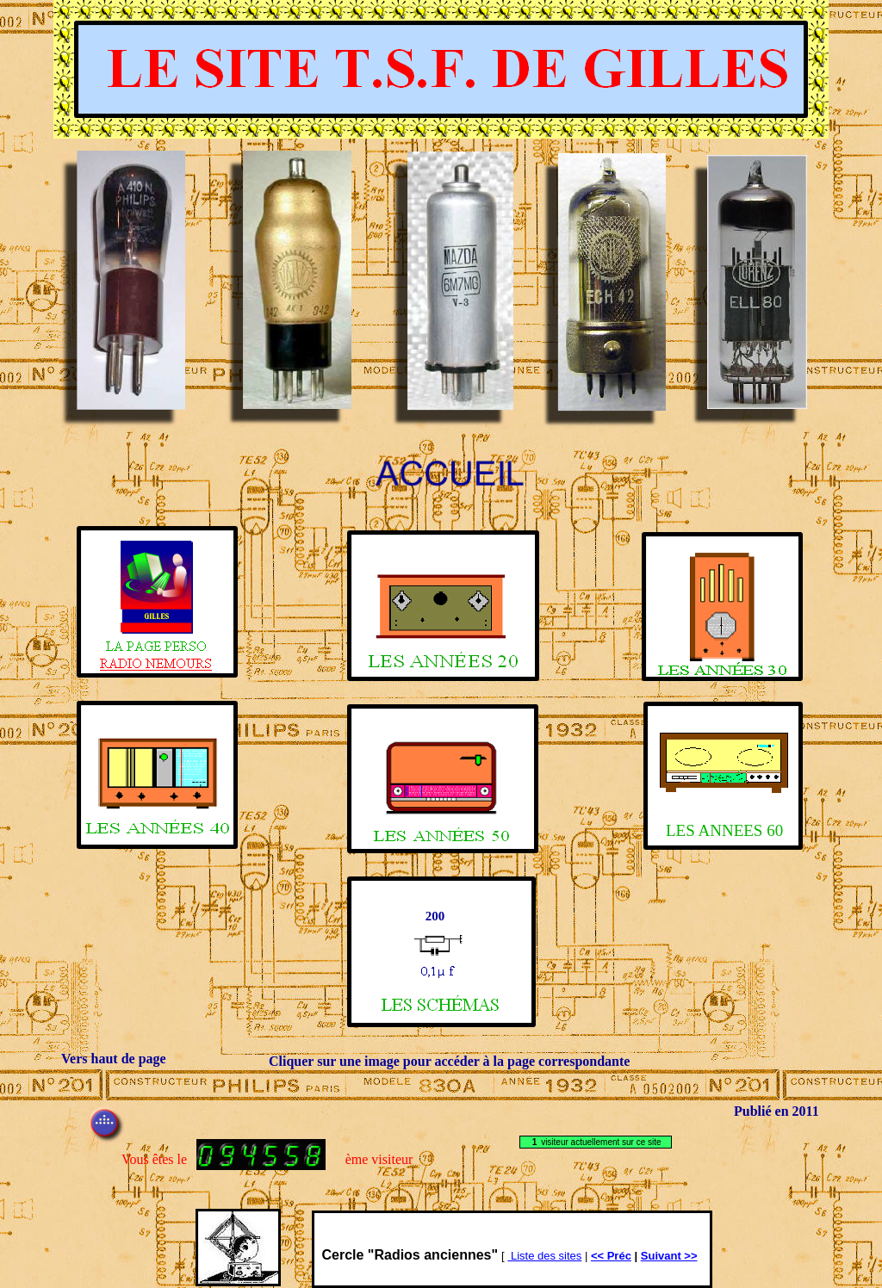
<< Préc (611, 1255)
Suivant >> (669, 1255)
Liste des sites (544, 1255)
